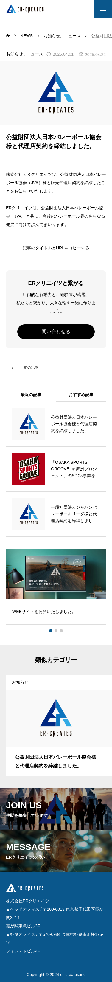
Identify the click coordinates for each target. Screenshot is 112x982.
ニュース (35, 54)
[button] (56, 630)
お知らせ (14, 54)
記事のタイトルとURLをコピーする (56, 248)
